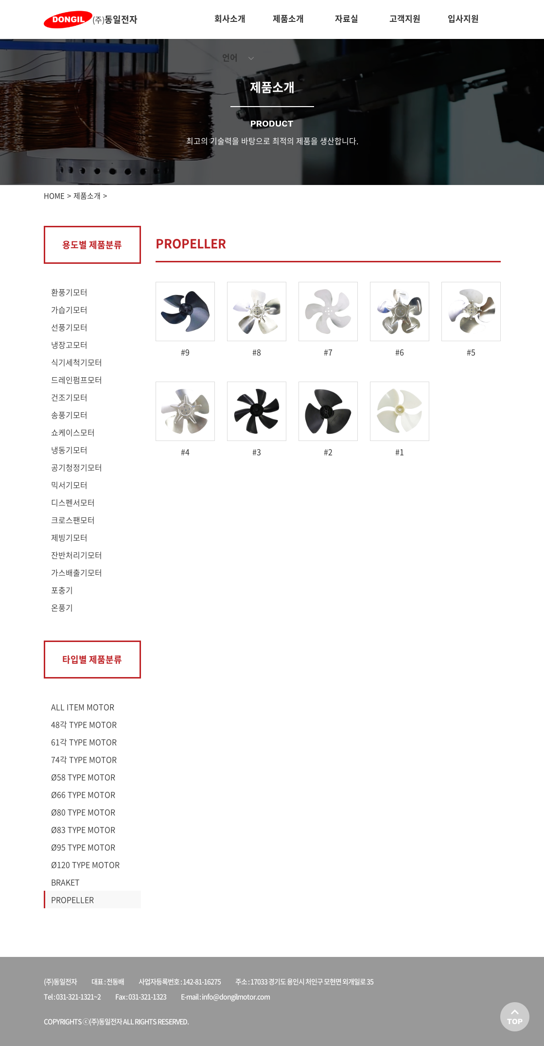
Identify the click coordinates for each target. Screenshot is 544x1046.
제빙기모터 (69, 537)
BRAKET (65, 882)
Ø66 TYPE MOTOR (83, 794)
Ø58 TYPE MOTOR (83, 777)
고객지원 (405, 18)
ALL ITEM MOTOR (82, 707)
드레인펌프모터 (76, 379)
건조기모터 (69, 397)
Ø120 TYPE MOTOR (85, 864)
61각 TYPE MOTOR (84, 742)
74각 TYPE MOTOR (84, 759)
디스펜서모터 (73, 502)
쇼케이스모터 (73, 432)
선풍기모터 (69, 327)
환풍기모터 (69, 292)
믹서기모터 (69, 485)
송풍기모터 (69, 415)
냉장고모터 (69, 344)
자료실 (346, 18)
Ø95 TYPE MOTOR (83, 847)
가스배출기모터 (76, 572)
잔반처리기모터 (76, 555)
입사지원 (463, 18)
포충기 (62, 590)
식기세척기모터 (76, 362)
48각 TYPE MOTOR (84, 724)
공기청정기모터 (76, 467)
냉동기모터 (69, 450)
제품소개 (288, 18)
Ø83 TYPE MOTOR (83, 829)
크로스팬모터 (73, 520)
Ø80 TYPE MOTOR (83, 812)
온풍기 (62, 607)
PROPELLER (72, 899)
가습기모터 (69, 309)
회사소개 (230, 18)
